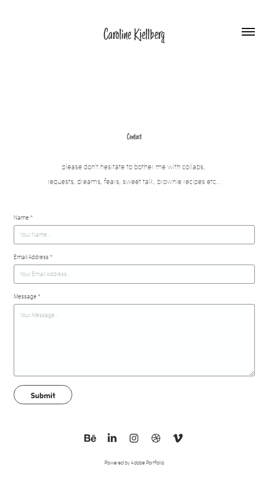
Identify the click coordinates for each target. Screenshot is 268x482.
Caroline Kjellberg (134, 34)
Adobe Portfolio (147, 463)
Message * (27, 296)
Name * (23, 217)
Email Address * (33, 257)
